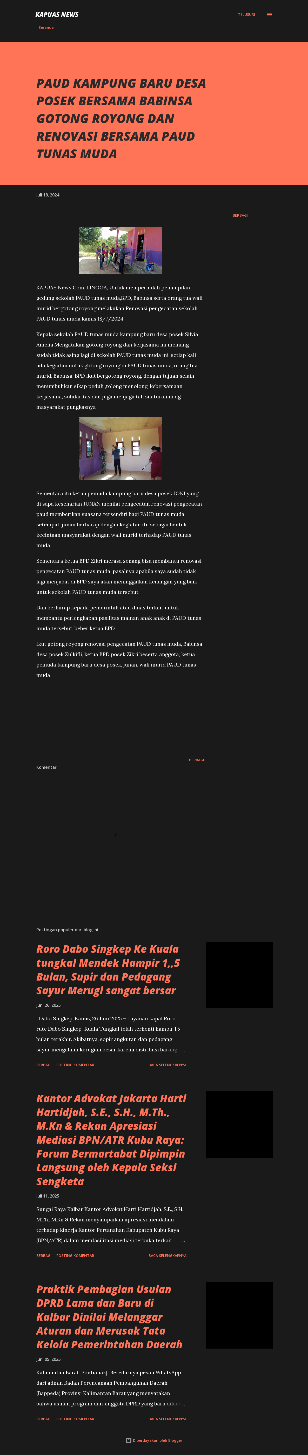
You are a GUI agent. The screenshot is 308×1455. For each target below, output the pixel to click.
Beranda (46, 27)
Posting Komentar (75, 1064)
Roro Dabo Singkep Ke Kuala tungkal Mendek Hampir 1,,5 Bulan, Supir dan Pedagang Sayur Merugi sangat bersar (108, 969)
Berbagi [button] (240, 215)
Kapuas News (56, 14)
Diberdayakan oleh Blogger (154, 1440)
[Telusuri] (246, 14)
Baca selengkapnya (167, 1064)
